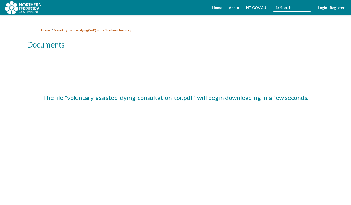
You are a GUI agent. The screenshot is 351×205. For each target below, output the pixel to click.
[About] (234, 8)
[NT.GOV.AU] (256, 8)
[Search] (292, 8)
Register (337, 7)
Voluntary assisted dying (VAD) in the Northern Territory (92, 30)
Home (45, 30)
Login (322, 7)
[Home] (217, 8)
